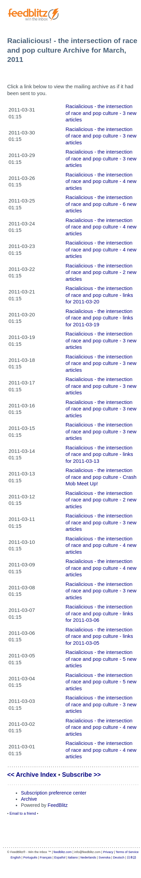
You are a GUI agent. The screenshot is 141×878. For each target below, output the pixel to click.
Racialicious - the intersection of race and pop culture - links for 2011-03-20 (99, 294)
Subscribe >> (81, 774)
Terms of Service (127, 852)
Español (60, 857)
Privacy (108, 852)
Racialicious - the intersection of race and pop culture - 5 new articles (101, 658)
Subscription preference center (53, 793)
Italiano (73, 857)
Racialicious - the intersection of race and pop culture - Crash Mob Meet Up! (101, 476)
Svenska (105, 857)
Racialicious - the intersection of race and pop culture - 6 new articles (101, 203)
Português (30, 857)
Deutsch (118, 857)
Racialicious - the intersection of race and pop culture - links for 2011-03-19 (99, 317)
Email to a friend (23, 813)
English (16, 857)
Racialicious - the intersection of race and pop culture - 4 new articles (101, 181)
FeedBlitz (58, 805)
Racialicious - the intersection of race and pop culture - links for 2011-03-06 (99, 613)
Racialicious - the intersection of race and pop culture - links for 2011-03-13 (99, 454)
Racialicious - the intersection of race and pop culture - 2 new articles (101, 272)
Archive (29, 799)
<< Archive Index (31, 774)
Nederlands (88, 857)
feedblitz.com (63, 852)
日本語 (131, 857)
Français (46, 857)
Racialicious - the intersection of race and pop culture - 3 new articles (101, 112)
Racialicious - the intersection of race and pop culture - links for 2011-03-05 (99, 636)
